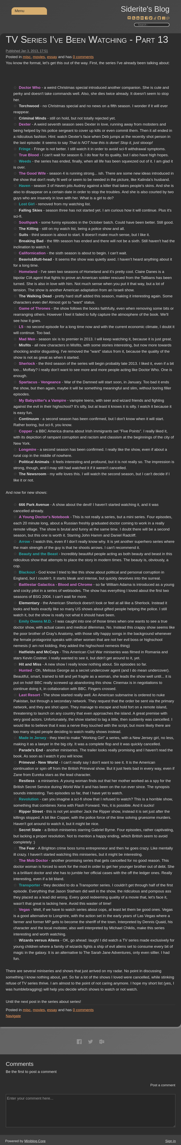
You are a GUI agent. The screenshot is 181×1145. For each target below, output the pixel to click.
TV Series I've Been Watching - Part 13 (87, 39)
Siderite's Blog (145, 9)
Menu (19, 11)
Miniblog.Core (35, 1141)
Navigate (13, 1016)
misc (27, 57)
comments (83, 57)
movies (39, 57)
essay (52, 57)
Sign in (170, 1141)
